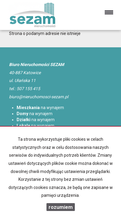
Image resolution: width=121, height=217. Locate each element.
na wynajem (40, 107)
